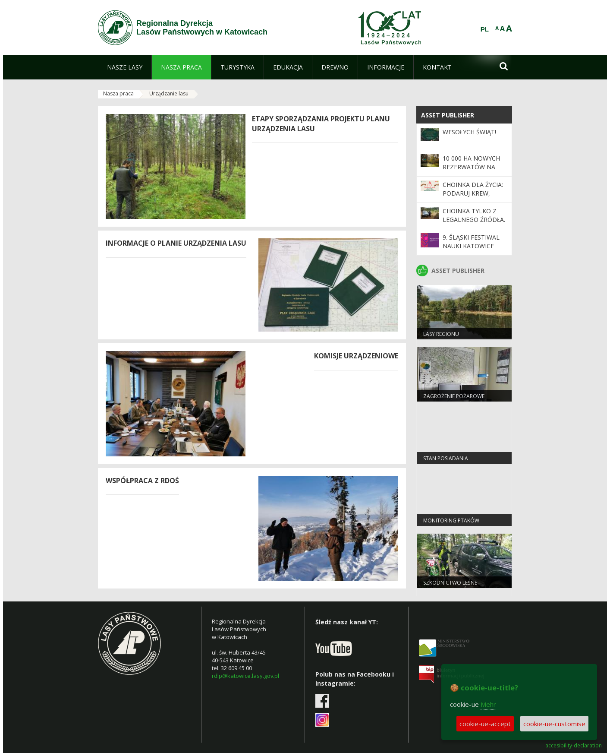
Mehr (488, 704)
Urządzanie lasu (169, 93)
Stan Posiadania (445, 458)
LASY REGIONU (441, 334)
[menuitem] (124, 67)
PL (485, 29)
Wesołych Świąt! (469, 132)
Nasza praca (118, 93)
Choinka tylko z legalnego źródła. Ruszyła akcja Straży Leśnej (474, 224)
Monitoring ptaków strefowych (451, 524)
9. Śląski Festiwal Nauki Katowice (471, 241)
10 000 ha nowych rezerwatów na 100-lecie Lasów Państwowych (471, 171)
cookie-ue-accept (485, 723)
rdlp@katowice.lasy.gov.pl (245, 676)
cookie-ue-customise (554, 723)
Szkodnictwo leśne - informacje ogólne (451, 586)
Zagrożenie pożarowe (453, 396)
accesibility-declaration (573, 746)
